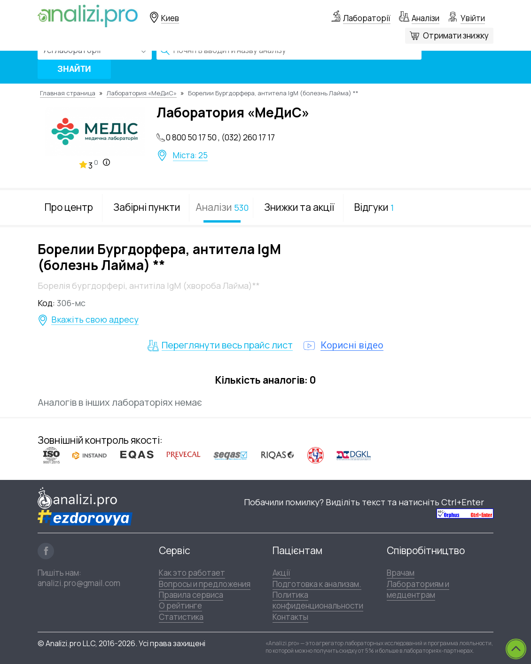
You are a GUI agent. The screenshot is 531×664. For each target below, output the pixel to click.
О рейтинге (180, 605)
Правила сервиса (191, 594)
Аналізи (425, 18)
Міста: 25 (190, 155)
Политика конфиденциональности (318, 600)
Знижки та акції (299, 207)
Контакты (290, 616)
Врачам (400, 572)
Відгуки (374, 207)
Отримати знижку (456, 35)
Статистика (181, 616)
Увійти (473, 18)
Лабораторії (366, 18)
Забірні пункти (146, 207)
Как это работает (192, 572)
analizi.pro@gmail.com (79, 583)
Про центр (69, 207)
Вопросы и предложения (204, 584)
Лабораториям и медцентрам (418, 589)
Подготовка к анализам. (317, 584)
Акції (281, 572)
